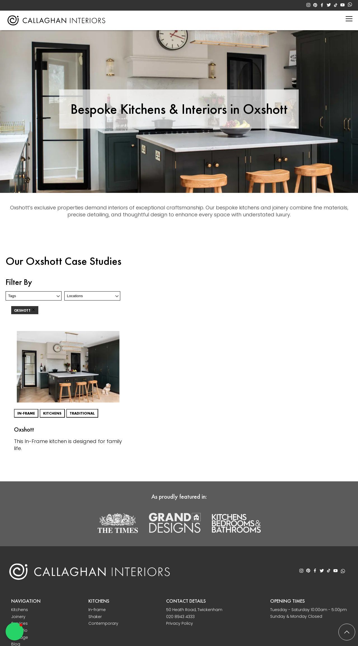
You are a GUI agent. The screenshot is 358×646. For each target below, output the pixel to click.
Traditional (82, 413)
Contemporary (103, 623)
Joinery (18, 616)
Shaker (95, 616)
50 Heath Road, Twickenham (194, 609)
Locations (75, 296)
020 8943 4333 (180, 616)
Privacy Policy (179, 623)
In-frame (26, 413)
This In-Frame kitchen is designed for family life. (68, 445)
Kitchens (52, 413)
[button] (14, 631)
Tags (12, 296)
